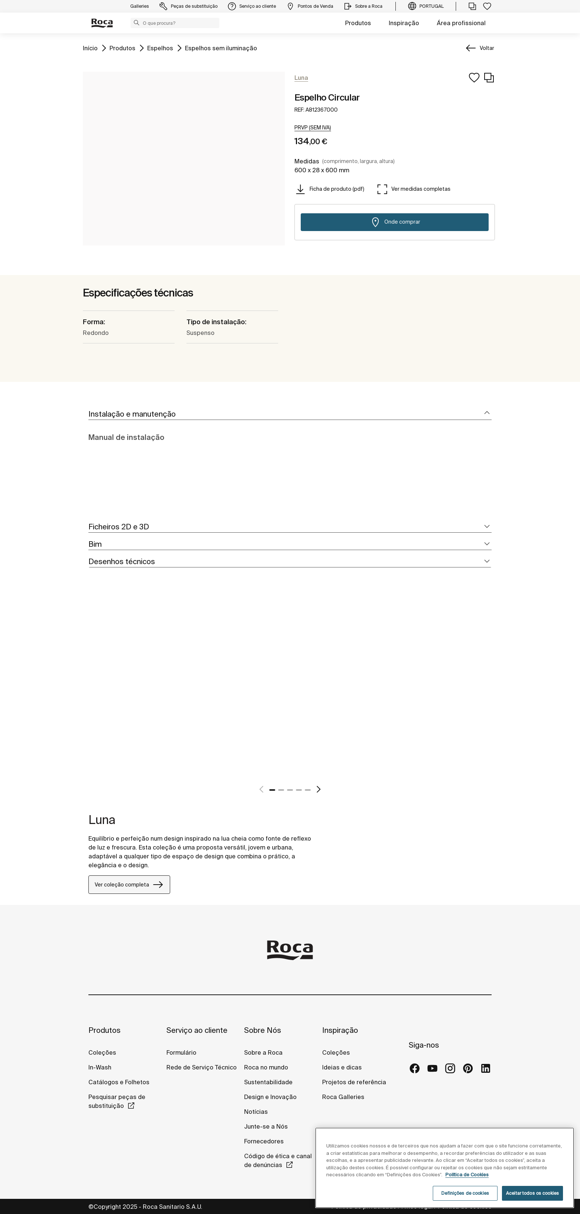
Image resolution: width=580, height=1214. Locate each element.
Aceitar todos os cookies (532, 1193)
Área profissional (461, 23)
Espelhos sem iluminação (221, 47)
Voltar (487, 48)
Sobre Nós (262, 1030)
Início (90, 47)
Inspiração (404, 23)
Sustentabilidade (268, 1082)
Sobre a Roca (263, 1052)
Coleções (102, 1052)
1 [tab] (272, 790)
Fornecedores (264, 1141)
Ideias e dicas (342, 1067)
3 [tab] (290, 790)
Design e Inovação (270, 1096)
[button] (136, 22)
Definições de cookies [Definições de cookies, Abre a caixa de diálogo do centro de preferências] (465, 1193)
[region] (444, 1167)
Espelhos (160, 47)
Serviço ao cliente (196, 1030)
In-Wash (99, 1067)
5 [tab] (308, 790)
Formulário (181, 1052)
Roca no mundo (266, 1067)
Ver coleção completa (129, 885)
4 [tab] (299, 790)
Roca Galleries (343, 1096)
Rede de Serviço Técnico (201, 1067)
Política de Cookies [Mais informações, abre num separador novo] (467, 1174)
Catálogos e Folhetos (118, 1082)
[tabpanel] (91, 688)
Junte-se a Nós (266, 1126)
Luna (101, 819)
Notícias (256, 1111)
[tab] (290, 414)
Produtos (358, 23)
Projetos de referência (354, 1082)
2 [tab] (281, 790)
